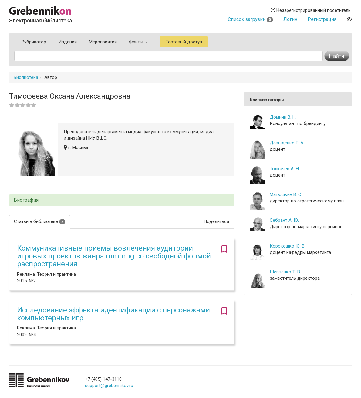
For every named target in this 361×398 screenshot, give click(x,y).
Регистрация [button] (322, 19)
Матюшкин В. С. (286, 194)
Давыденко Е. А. (287, 143)
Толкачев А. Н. (285, 168)
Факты (138, 42)
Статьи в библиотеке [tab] (39, 221)
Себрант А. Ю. (284, 220)
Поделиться (216, 221)
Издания (67, 42)
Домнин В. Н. (283, 117)
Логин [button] (290, 19)
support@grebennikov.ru (109, 385)
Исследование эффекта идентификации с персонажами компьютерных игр (113, 314)
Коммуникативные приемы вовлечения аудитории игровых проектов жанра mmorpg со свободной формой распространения (114, 256)
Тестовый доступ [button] (184, 42)
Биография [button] (26, 200)
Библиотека (26, 77)
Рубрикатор (34, 42)
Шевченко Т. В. (285, 272)
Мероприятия (103, 42)
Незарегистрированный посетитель (311, 10)
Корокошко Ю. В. (287, 246)
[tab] (121, 200)
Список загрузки (250, 19)
